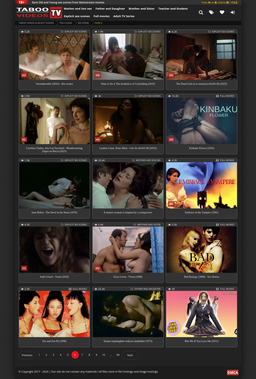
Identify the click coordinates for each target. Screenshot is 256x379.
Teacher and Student (173, 8)
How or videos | (220, 2)
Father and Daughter (110, 8)
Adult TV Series (124, 16)
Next (130, 355)
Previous (27, 355)
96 (117, 355)
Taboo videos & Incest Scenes (36, 23)
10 (103, 355)
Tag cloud (65, 23)
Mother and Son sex (78, 8)
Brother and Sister (142, 8)
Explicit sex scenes (77, 16)
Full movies (102, 16)
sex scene (83, 23)
